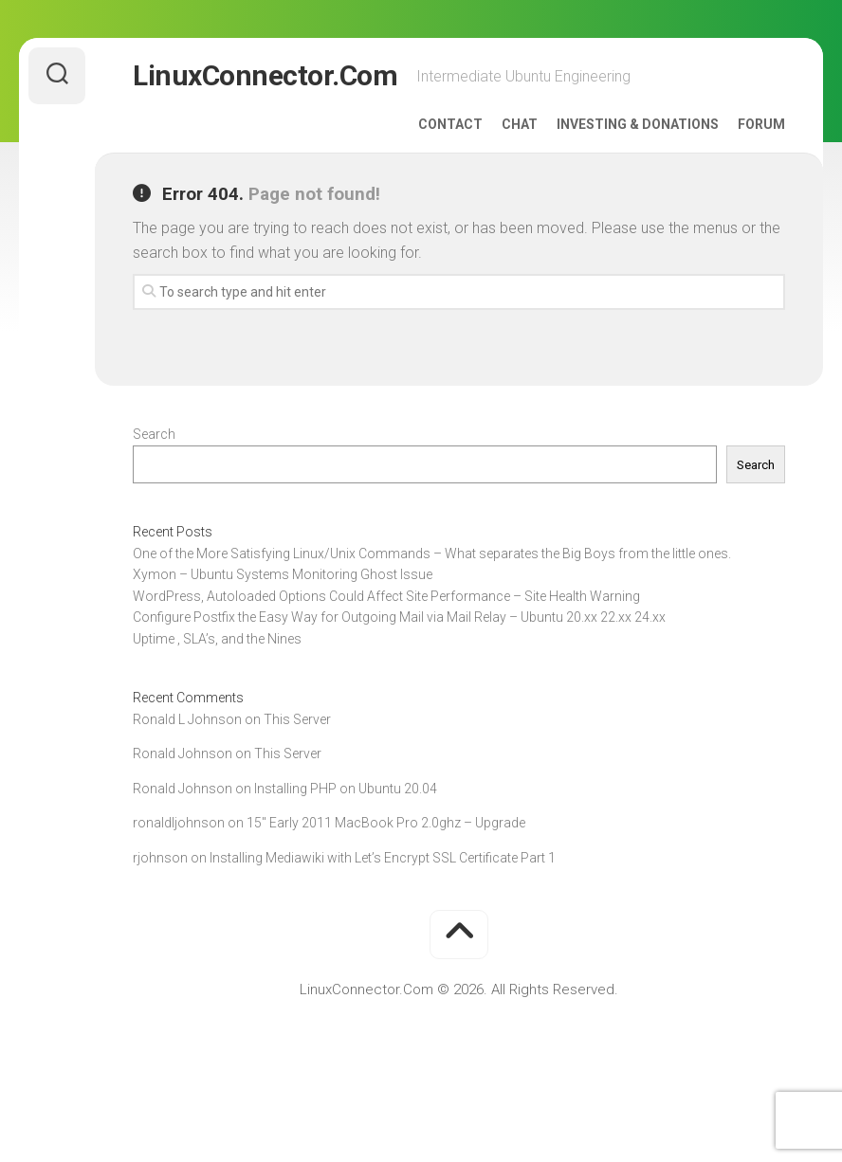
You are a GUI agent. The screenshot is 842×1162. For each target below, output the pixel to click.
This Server (297, 719)
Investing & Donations (638, 124)
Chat (520, 124)
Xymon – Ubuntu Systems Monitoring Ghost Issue (282, 574)
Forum (761, 124)
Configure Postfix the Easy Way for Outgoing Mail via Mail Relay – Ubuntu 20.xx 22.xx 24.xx (399, 617)
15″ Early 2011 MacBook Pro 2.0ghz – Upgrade (386, 822)
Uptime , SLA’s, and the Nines (217, 638)
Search (154, 434)
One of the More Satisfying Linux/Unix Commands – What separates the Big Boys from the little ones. (432, 553)
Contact (450, 124)
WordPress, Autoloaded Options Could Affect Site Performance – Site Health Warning (386, 596)
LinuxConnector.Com (265, 75)
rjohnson (160, 857)
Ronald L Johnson (187, 719)
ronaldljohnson (179, 822)
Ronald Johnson (182, 753)
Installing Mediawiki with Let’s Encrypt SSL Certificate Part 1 (383, 857)
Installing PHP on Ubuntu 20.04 (345, 788)
